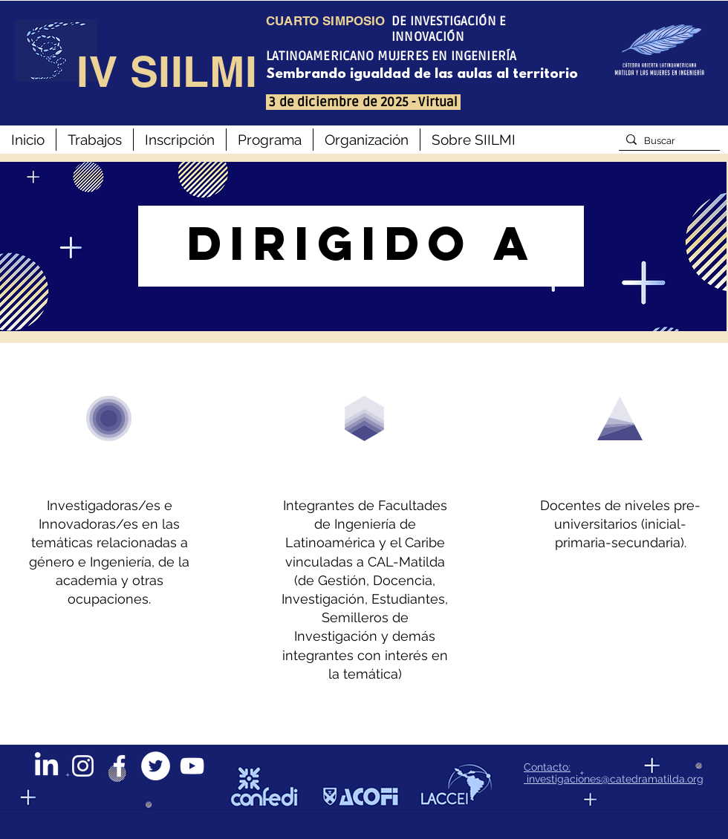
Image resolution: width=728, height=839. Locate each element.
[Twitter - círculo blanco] (155, 765)
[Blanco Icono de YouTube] (192, 765)
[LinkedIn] (46, 765)
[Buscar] (666, 141)
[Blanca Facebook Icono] (119, 765)
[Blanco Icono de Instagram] (82, 765)
